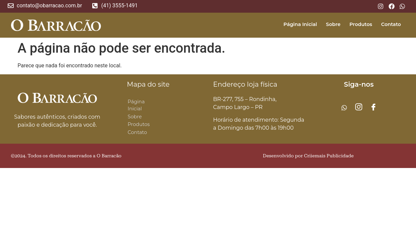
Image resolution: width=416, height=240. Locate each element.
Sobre (328, 24)
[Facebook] (374, 108)
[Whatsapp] (344, 108)
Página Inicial (293, 24)
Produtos (358, 24)
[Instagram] (359, 108)
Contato (390, 24)
